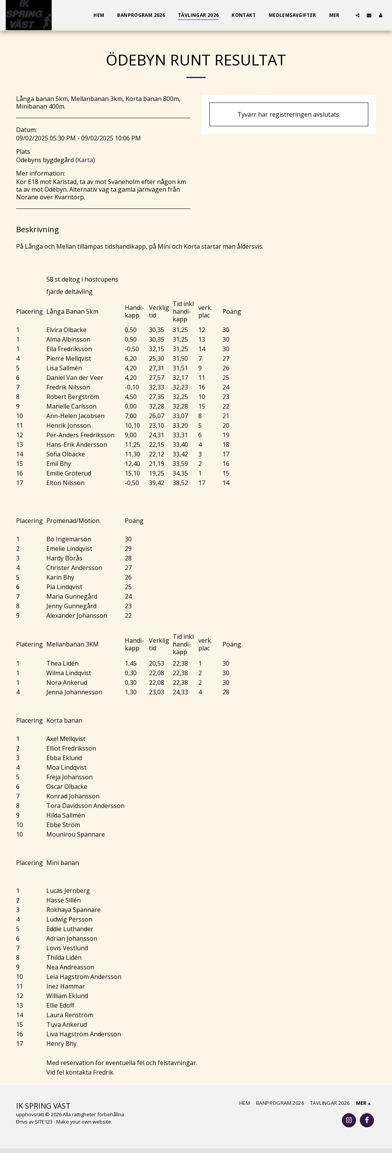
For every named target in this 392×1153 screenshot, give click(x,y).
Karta (85, 160)
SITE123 (43, 1121)
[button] (357, 15)
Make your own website (83, 1121)
